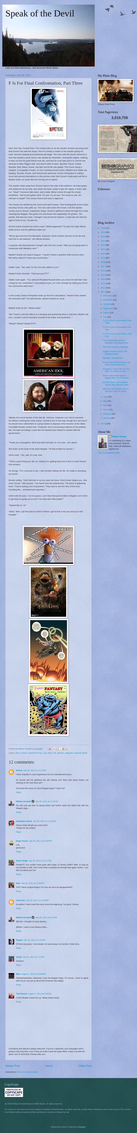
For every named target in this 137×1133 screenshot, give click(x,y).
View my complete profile (109, 453)
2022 (103, 245)
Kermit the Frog (35, 753)
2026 (103, 228)
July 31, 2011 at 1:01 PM (34, 940)
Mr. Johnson (59, 753)
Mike (18, 974)
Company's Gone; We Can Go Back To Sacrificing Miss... (116, 370)
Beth (18, 883)
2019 (103, 258)
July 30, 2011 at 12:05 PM (40, 841)
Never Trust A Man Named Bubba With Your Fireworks (116, 376)
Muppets (69, 753)
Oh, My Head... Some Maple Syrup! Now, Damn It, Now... (116, 383)
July (105, 317)
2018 (103, 262)
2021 (103, 249)
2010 (103, 423)
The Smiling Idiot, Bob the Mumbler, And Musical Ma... (116, 341)
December (108, 295)
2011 (103, 292)
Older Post (85, 1065)
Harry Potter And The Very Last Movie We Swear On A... (116, 363)
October (107, 304)
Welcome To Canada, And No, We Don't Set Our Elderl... (116, 390)
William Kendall (23, 801)
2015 (103, 275)
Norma (19, 770)
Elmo (18, 753)
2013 (103, 283)
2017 (103, 266)
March (106, 409)
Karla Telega (22, 861)
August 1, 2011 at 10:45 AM (33, 974)
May (105, 401)
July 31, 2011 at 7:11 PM (33, 957)
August (106, 312)
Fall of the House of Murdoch (115, 347)
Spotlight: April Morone (113, 358)
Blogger (82, 1127)
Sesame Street (80, 753)
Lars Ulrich (47, 753)
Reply (18, 792)
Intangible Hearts (24, 821)
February (107, 414)
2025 (103, 232)
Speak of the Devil (39, 13)
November (108, 300)
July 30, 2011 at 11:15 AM (46, 801)
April (105, 405)
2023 (103, 241)
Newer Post (12, 1065)
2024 (103, 236)
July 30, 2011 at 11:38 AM (44, 821)
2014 (103, 279)
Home (49, 1065)
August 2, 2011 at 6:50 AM (39, 994)
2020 (103, 253)
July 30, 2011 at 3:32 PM (46, 917)
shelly (19, 957)
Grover (24, 753)
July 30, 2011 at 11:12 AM (34, 770)
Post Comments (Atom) (28, 1072)
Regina (19, 940)
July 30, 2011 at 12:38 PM (37, 900)
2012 (103, 288)
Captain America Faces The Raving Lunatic (115, 352)
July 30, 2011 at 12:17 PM (40, 861)
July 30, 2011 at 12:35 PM (32, 883)
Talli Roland (21, 994)
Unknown (20, 900)
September (108, 308)
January (107, 418)
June (105, 397)
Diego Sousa (22, 841)
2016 (103, 270)
